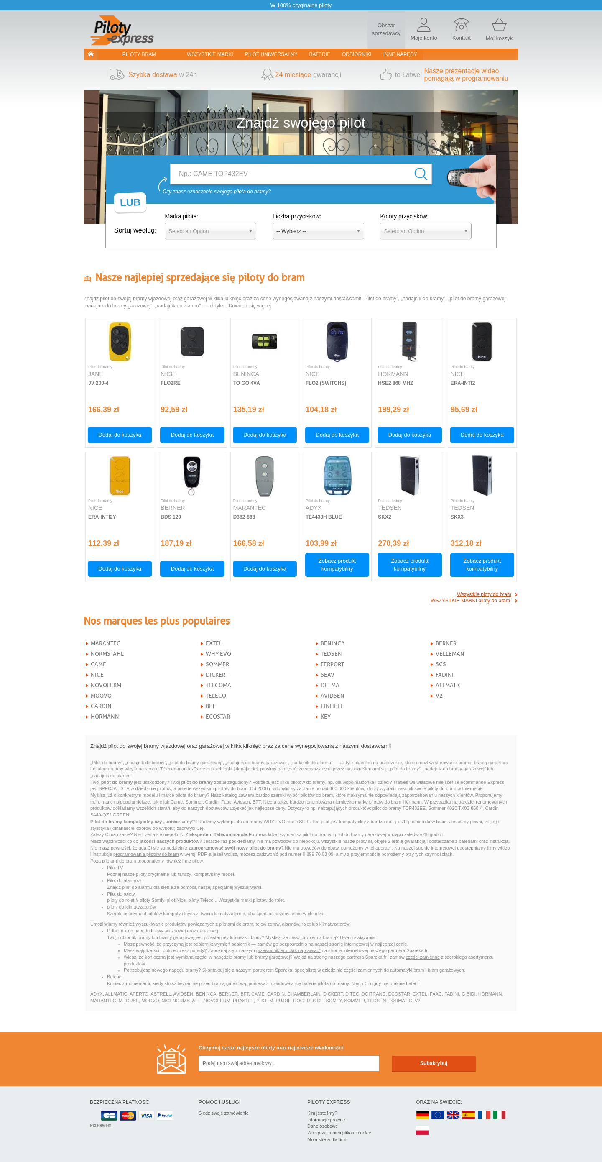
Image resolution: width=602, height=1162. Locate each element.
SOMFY (334, 1000)
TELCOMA (218, 685)
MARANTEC (105, 643)
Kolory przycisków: (404, 216)
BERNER (446, 643)
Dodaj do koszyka (119, 435)
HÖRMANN (490, 993)
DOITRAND (373, 993)
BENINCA (333, 643)
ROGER (301, 1000)
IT (499, 1115)
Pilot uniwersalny (271, 54)
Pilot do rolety (121, 893)
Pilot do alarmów (124, 880)
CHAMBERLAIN (303, 993)
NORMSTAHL (107, 654)
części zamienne (423, 957)
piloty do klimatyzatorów (131, 906)
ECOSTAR (218, 716)
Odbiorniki (357, 54)
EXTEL (214, 643)
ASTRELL (160, 993)
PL (422, 1131)
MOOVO (101, 695)
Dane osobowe (322, 1126)
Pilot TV (115, 867)
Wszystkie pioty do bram (484, 594)
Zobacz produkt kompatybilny (337, 565)
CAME (98, 664)
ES (468, 1115)
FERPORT (332, 664)
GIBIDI (468, 993)
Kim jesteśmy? (322, 1113)
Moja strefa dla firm (327, 1139)
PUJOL (283, 1000)
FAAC (436, 993)
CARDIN (101, 706)
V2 (439, 695)
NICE (97, 674)
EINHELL (332, 706)
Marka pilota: (181, 216)
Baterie (319, 54)
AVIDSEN (332, 695)
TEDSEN (331, 654)
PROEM (264, 1000)
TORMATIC (400, 1000)
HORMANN (105, 716)
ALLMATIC (449, 685)
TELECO (216, 695)
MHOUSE (129, 1000)
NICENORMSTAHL (182, 1000)
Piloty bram (139, 54)
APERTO (139, 993)
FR (484, 1115)
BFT (210, 706)
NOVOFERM (106, 685)
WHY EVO (218, 654)
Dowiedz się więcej (250, 306)
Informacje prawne (326, 1119)
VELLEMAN (450, 654)
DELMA (330, 685)
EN (438, 1115)
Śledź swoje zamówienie (224, 1113)
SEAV (327, 674)
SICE (318, 1000)
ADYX (96, 993)
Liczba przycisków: (297, 216)
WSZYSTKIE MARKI (210, 54)
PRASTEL (243, 1000)
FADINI (445, 674)
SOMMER (217, 664)
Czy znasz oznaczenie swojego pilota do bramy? (217, 192)
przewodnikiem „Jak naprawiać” (288, 950)
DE (422, 1115)
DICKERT (217, 674)
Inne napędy (400, 54)
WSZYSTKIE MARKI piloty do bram (471, 601)
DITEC (352, 993)
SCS (441, 664)
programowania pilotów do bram (146, 854)
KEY (326, 716)
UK (453, 1115)
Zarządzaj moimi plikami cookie (339, 1132)
